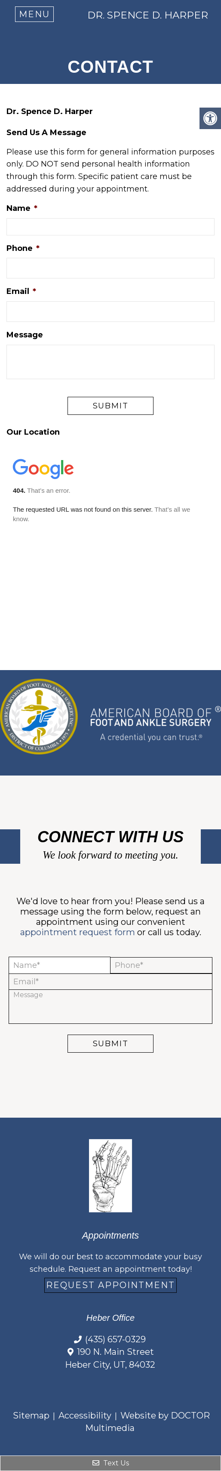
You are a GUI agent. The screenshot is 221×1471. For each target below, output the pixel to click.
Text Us (110, 1463)
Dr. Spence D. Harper (147, 15)
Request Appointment (110, 1285)
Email (21, 291)
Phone (23, 248)
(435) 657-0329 (115, 1339)
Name (21, 208)
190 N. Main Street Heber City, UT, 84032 (110, 1358)
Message (24, 335)
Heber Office (110, 1318)
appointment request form (77, 932)
